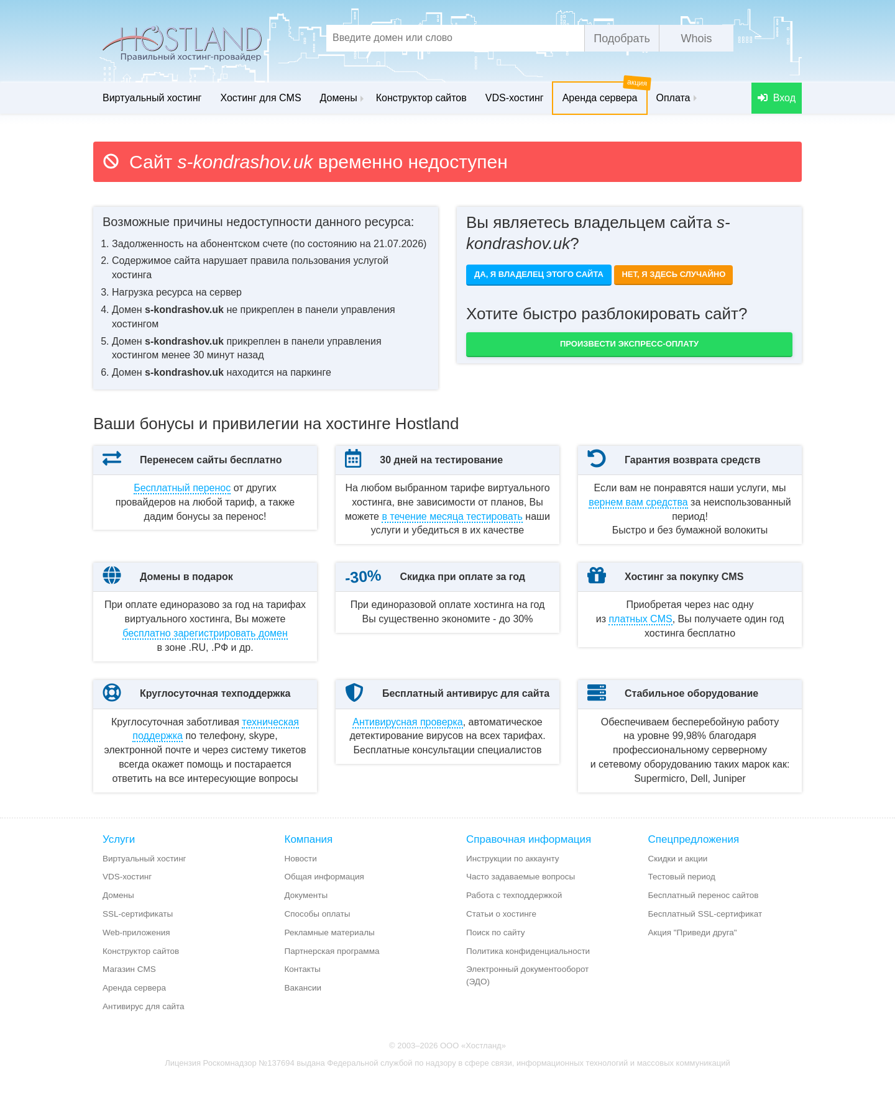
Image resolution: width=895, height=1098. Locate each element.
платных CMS (640, 633)
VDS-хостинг (514, 98)
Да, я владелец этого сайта (539, 274)
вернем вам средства (638, 502)
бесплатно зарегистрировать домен (205, 647)
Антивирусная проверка (407, 750)
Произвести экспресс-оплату (629, 343)
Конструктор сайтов (421, 98)
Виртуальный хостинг (152, 98)
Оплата (673, 98)
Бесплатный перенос (182, 488)
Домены (342, 98)
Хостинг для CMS (260, 98)
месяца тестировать (452, 516)
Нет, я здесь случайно (673, 274)
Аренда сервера (604, 93)
